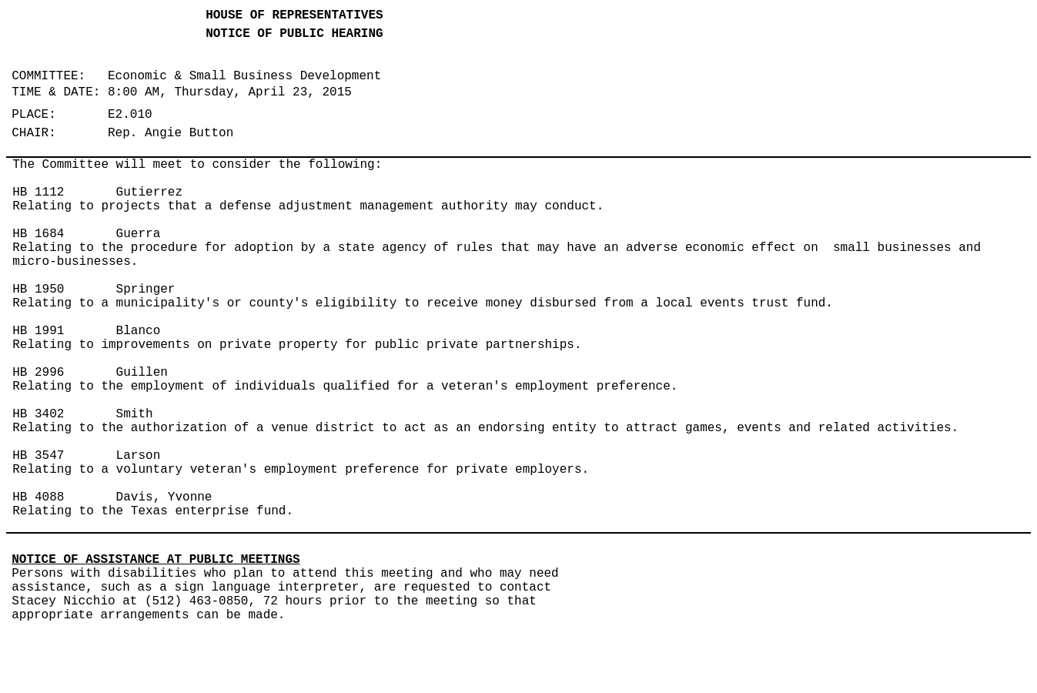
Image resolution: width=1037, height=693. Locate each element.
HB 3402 (38, 414)
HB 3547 (38, 456)
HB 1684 (38, 234)
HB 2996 (38, 373)
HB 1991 (38, 331)
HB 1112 (38, 192)
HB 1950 (38, 289)
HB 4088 (38, 497)
